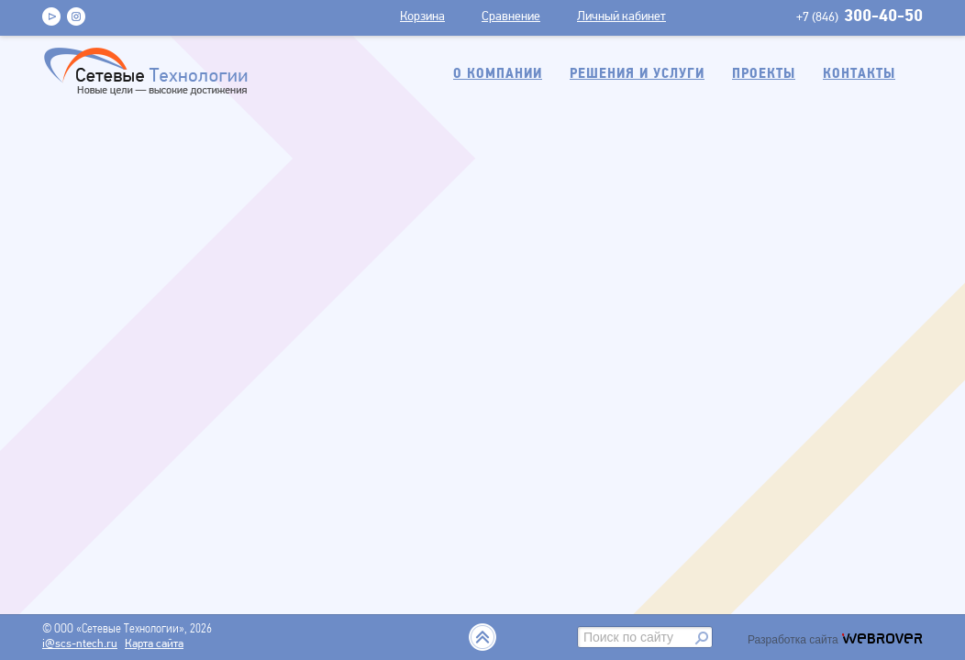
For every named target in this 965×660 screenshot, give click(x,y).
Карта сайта (154, 644)
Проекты (763, 74)
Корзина (422, 17)
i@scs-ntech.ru (79, 644)
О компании (497, 74)
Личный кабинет (621, 17)
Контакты (859, 74)
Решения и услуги (637, 74)
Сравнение (511, 17)
